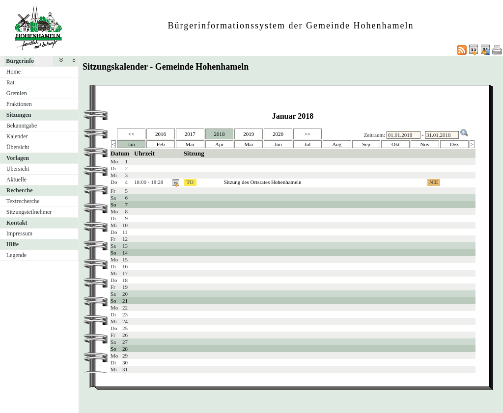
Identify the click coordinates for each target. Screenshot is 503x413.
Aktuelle (16, 179)
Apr (219, 144)
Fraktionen (19, 104)
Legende (16, 255)
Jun (277, 144)
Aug (336, 144)
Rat (10, 82)
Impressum (19, 233)
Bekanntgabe (21, 125)
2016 (160, 134)
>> (307, 134)
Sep (366, 144)
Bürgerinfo (20, 60)
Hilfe (12, 244)
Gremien (16, 93)
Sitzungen (18, 114)
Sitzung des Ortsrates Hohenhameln (263, 182)
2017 (190, 134)
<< (131, 134)
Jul (307, 144)
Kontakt (17, 222)
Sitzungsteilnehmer (29, 211)
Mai (248, 144)
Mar (190, 144)
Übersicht (17, 147)
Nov (425, 144)
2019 (248, 134)
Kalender (17, 136)
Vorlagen (17, 158)
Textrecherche (23, 201)
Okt (395, 144)
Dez (454, 144)
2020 (278, 134)
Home (13, 71)
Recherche (19, 190)
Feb (161, 144)
